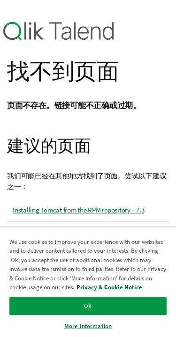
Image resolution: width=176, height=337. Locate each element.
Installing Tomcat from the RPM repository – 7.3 (78, 209)
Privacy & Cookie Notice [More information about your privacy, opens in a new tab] (109, 287)
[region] (88, 282)
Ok (88, 306)
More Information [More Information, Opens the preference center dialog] (88, 326)
